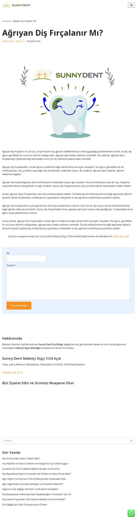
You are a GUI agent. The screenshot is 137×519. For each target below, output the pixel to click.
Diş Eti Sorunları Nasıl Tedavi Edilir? (21, 459)
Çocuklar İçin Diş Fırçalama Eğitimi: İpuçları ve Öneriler (31, 469)
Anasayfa (6, 21)
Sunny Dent (7, 41)
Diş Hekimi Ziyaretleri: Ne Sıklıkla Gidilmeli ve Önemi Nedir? (34, 500)
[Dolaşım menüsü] (131, 5)
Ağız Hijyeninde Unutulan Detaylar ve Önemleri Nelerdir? (32, 484)
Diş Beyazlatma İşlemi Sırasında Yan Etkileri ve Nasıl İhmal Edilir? (36, 474)
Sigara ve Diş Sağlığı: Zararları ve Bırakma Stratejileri (30, 490)
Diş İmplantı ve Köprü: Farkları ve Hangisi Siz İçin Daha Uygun (35, 464)
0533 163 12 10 (121, 236)
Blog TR (20, 41)
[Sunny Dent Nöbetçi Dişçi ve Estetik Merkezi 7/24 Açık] (17, 5)
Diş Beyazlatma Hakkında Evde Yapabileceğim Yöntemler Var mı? (37, 495)
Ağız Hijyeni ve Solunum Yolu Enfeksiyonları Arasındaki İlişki (34, 479)
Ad (7, 253)
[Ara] (65, 441)
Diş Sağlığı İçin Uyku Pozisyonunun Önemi (24, 505)
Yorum (11, 265)
